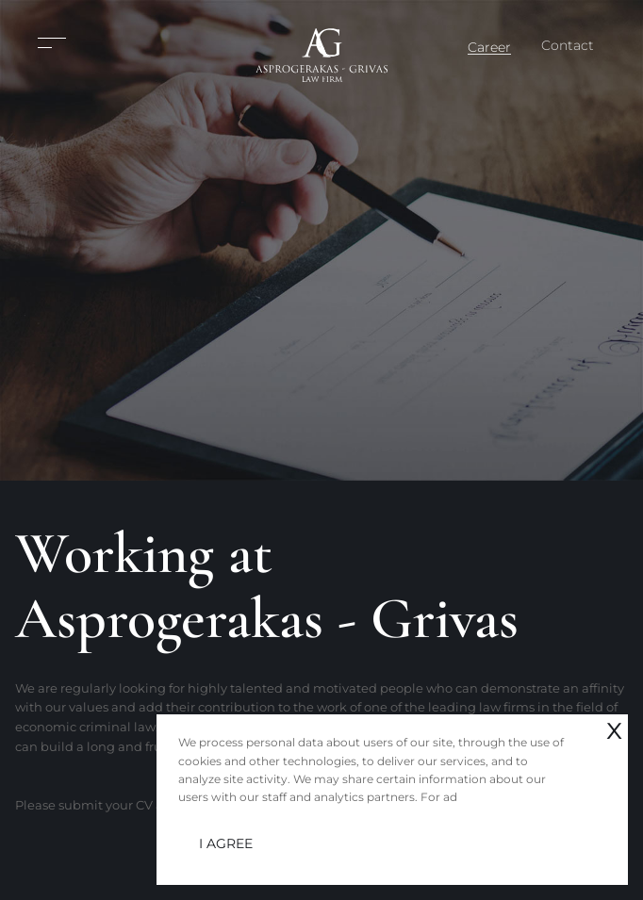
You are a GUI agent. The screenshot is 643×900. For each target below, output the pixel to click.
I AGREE (226, 843)
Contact (567, 45)
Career (489, 47)
